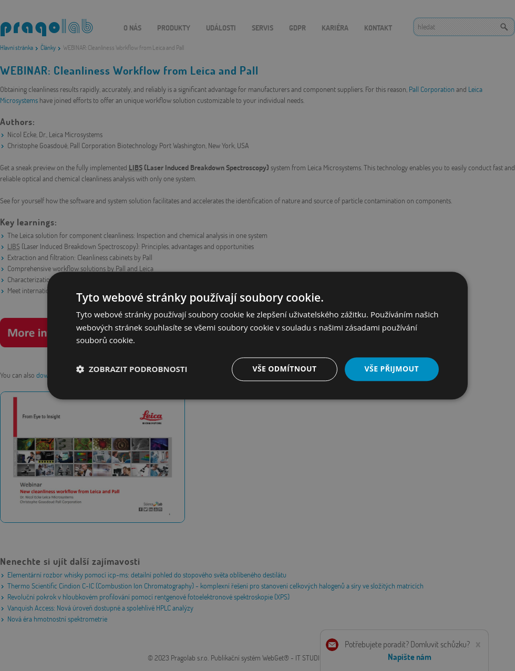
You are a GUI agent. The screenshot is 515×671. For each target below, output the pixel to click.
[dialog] (257, 335)
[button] (132, 369)
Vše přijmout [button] (392, 369)
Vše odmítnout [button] (284, 369)
